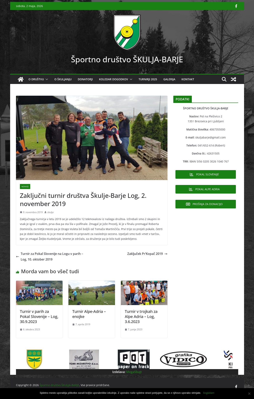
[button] (46, 79)
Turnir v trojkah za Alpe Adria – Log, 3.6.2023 (141, 316)
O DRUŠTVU (36, 79)
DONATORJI (85, 79)
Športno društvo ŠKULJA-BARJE (127, 59)
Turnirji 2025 (148, 79)
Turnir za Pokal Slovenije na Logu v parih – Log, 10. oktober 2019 (49, 257)
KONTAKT (187, 79)
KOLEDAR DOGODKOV (113, 79)
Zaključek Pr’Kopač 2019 (147, 254)
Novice (25, 186)
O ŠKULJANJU (63, 79)
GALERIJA (169, 79)
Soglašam (208, 392)
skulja (50, 212)
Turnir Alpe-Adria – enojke (89, 314)
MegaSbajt (133, 372)
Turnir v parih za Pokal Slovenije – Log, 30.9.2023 (39, 316)
